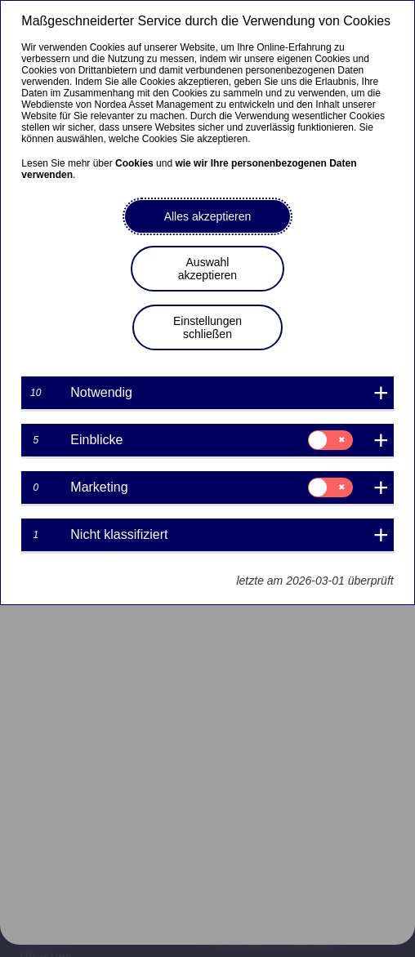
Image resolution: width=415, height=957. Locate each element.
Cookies (134, 163)
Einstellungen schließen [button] (207, 327)
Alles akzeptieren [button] (208, 216)
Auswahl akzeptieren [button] (207, 269)
